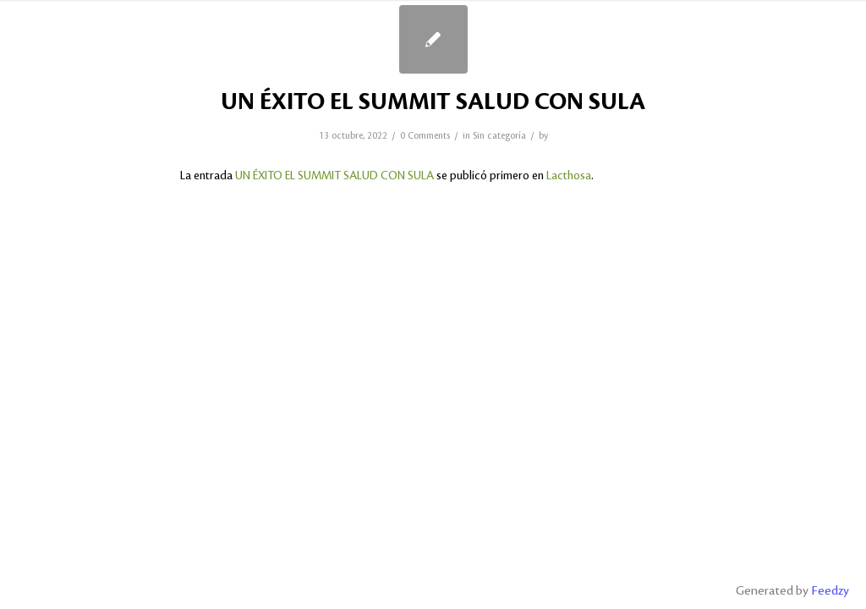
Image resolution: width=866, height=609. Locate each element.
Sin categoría (499, 136)
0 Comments (425, 136)
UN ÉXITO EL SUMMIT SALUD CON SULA (433, 102)
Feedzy (830, 591)
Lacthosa (568, 175)
